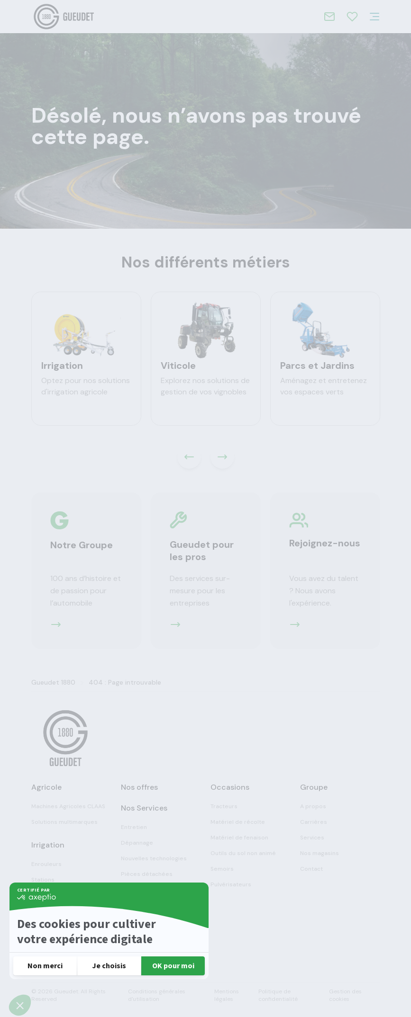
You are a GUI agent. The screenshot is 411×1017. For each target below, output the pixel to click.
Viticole (178, 365)
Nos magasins (319, 853)
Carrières (313, 822)
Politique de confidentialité (278, 995)
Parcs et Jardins (317, 365)
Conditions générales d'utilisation (156, 995)
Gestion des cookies (345, 995)
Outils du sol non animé (243, 853)
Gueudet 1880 (53, 682)
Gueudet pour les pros (202, 550)
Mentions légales (226, 995)
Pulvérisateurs (230, 884)
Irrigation (62, 365)
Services (312, 837)
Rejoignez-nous (324, 543)
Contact (311, 869)
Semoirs (222, 869)
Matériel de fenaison (239, 837)
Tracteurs (223, 806)
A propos (313, 806)
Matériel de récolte (237, 822)
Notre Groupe (81, 545)
